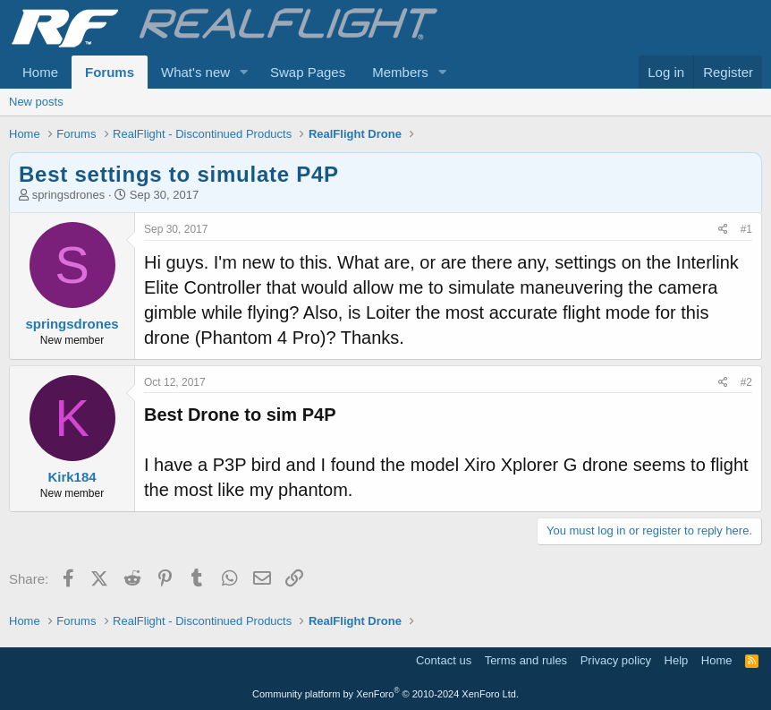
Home (40, 72)
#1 (746, 229)
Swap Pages (307, 72)
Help (677, 660)
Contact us (443, 660)
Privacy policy (615, 660)
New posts (36, 101)
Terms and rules (526, 660)
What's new (195, 72)
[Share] (723, 229)
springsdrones (69, 194)
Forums (109, 72)
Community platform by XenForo (385, 694)
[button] (244, 72)
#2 (746, 382)
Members (400, 72)
